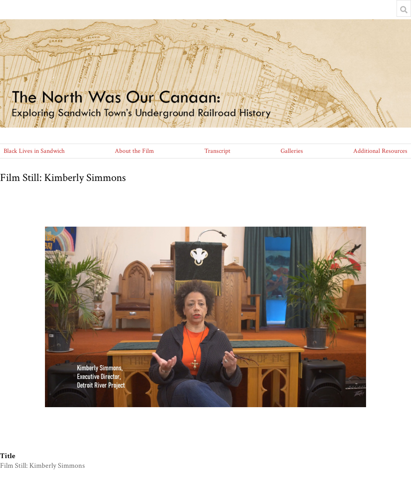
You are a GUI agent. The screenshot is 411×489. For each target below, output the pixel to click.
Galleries (292, 151)
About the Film (134, 151)
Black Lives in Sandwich (34, 151)
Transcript (217, 151)
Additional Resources (380, 151)
